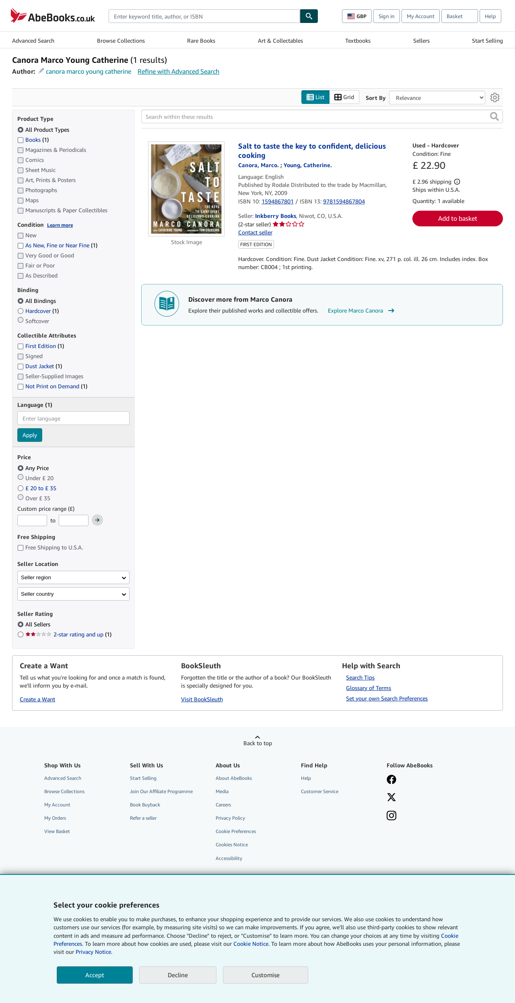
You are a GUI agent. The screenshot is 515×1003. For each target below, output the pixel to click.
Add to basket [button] (457, 218)
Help (490, 16)
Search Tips (360, 677)
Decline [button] (178, 974)
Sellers (421, 40)
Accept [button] (94, 974)
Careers (223, 805)
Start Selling (487, 40)
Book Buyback (145, 805)
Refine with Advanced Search (178, 71)
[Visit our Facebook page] (391, 780)
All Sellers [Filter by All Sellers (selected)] (38, 624)
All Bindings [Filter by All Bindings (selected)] (37, 300)
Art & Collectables (280, 40)
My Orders (55, 818)
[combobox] (204, 16)
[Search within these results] (322, 116)
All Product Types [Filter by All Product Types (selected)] (44, 129)
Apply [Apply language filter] (30, 434)
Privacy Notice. (94, 951)
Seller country (37, 594)
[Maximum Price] (74, 520)
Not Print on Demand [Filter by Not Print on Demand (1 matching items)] (52, 386)
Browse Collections (121, 40)
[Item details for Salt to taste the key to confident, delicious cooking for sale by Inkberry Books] (186, 188)
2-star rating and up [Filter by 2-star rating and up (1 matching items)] (68, 634)
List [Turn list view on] (315, 97)
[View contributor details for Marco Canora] (259, 165)
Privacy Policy (230, 818)
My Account (421, 16)
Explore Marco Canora (362, 311)
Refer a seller (143, 818)
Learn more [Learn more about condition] (60, 225)
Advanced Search (33, 40)
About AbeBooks (234, 778)
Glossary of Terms (368, 687)
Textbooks (358, 40)
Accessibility (229, 858)
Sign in (387, 16)
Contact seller (255, 232)
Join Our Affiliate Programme (161, 791)
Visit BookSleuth (202, 699)
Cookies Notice (232, 844)
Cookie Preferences (236, 831)
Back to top (257, 743)
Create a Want (37, 699)
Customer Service (319, 791)
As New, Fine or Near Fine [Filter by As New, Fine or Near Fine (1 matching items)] (57, 245)
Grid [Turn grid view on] (344, 97)
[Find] (309, 16)
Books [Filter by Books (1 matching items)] (33, 139)
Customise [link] (265, 974)
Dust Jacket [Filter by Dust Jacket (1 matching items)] (39, 366)
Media (222, 791)
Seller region (36, 577)
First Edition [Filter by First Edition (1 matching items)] (40, 345)
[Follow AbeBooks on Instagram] (391, 816)
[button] (494, 116)
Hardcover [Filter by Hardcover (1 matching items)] (38, 310)
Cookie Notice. (251, 943)
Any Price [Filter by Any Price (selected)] (33, 467)
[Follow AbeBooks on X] (391, 798)
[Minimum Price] (32, 520)
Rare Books (201, 40)
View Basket (57, 831)
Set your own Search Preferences (387, 698)
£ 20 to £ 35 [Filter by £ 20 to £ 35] (37, 488)
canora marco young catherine (88, 71)
